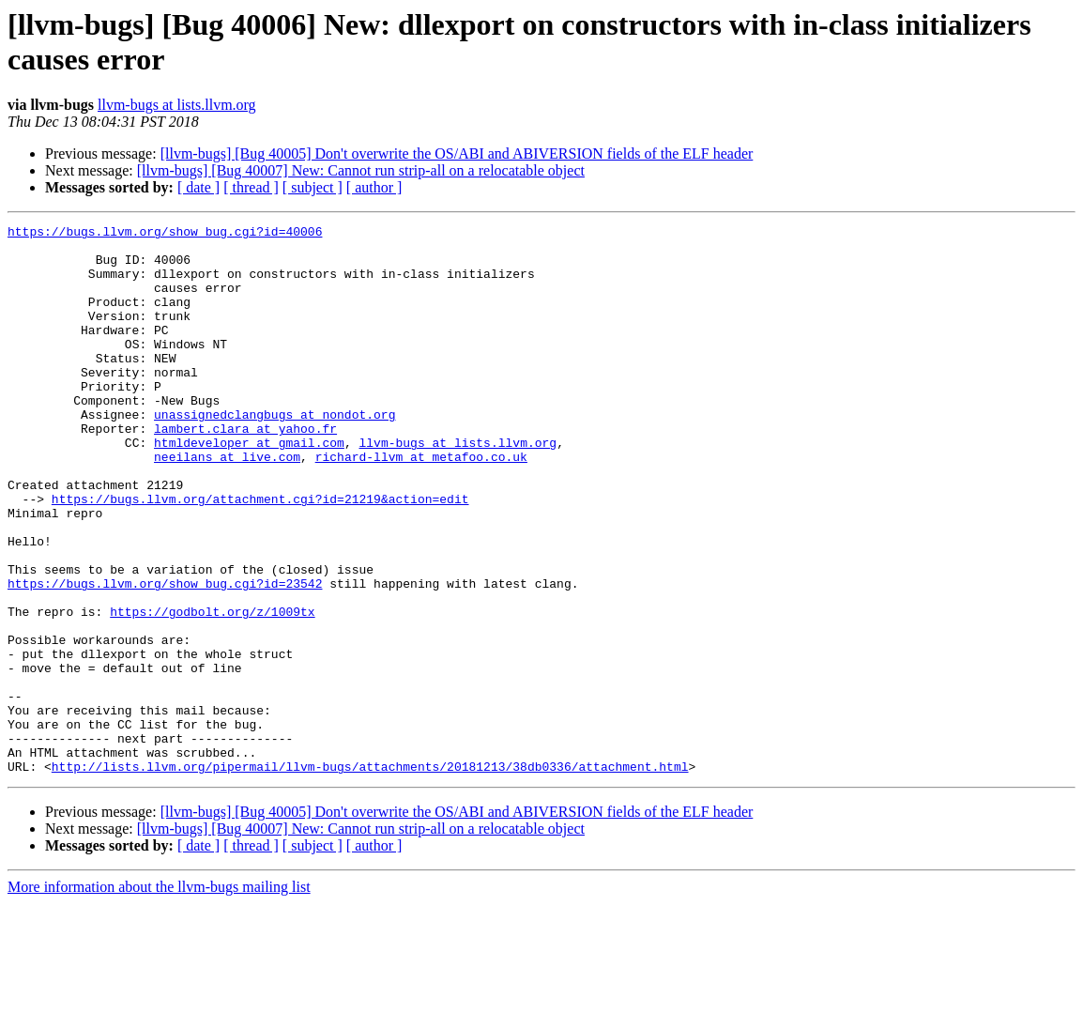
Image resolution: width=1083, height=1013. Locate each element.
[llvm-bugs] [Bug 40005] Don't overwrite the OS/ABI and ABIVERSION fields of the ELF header (457, 153)
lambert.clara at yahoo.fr (245, 470)
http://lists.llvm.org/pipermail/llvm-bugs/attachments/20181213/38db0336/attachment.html (370, 875)
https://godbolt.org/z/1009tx (212, 690)
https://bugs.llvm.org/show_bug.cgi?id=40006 (165, 233)
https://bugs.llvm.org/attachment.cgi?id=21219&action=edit (260, 554)
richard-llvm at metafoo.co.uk (421, 504)
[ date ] (198, 187)
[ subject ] (312, 187)
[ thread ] (251, 187)
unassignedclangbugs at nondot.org (274, 453)
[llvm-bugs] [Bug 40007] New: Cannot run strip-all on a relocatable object (361, 170)
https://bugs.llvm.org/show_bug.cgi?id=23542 (165, 656)
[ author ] (374, 187)
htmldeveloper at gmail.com (249, 487)
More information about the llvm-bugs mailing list (159, 997)
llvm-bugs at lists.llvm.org (177, 105)
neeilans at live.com (227, 504)
